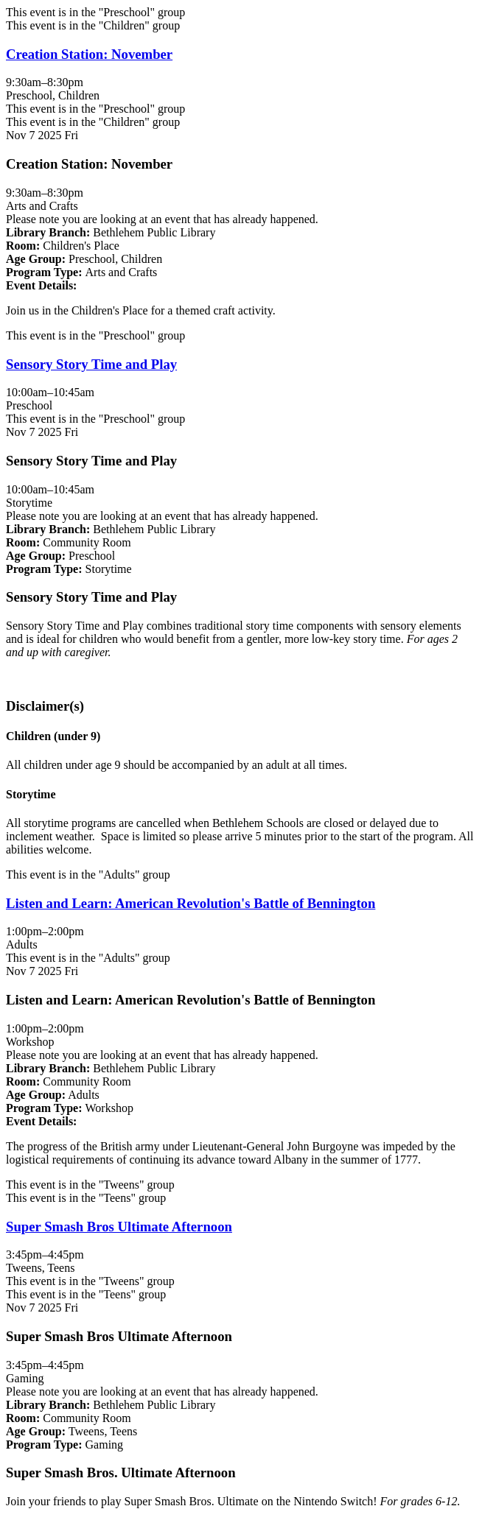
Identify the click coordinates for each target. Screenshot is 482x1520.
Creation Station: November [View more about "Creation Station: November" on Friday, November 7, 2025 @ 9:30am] (89, 54)
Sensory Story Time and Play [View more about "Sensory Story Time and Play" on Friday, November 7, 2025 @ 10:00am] (91, 364)
